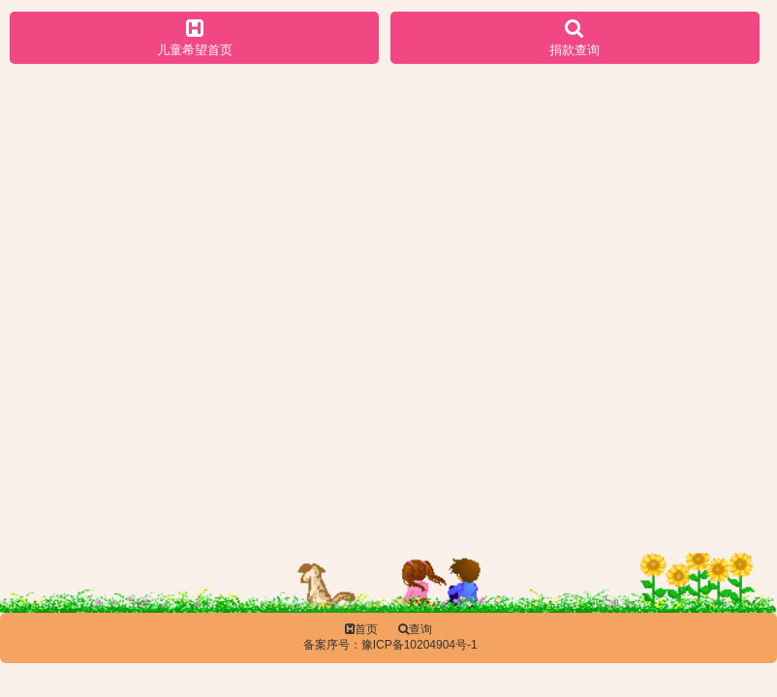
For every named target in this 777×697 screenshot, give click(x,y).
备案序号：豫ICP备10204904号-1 (390, 645)
